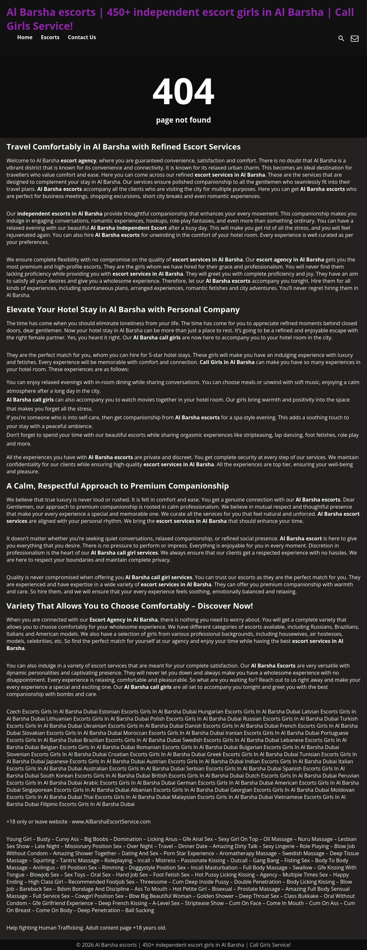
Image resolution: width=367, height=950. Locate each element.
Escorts (50, 37)
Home (24, 37)
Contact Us (82, 37)
